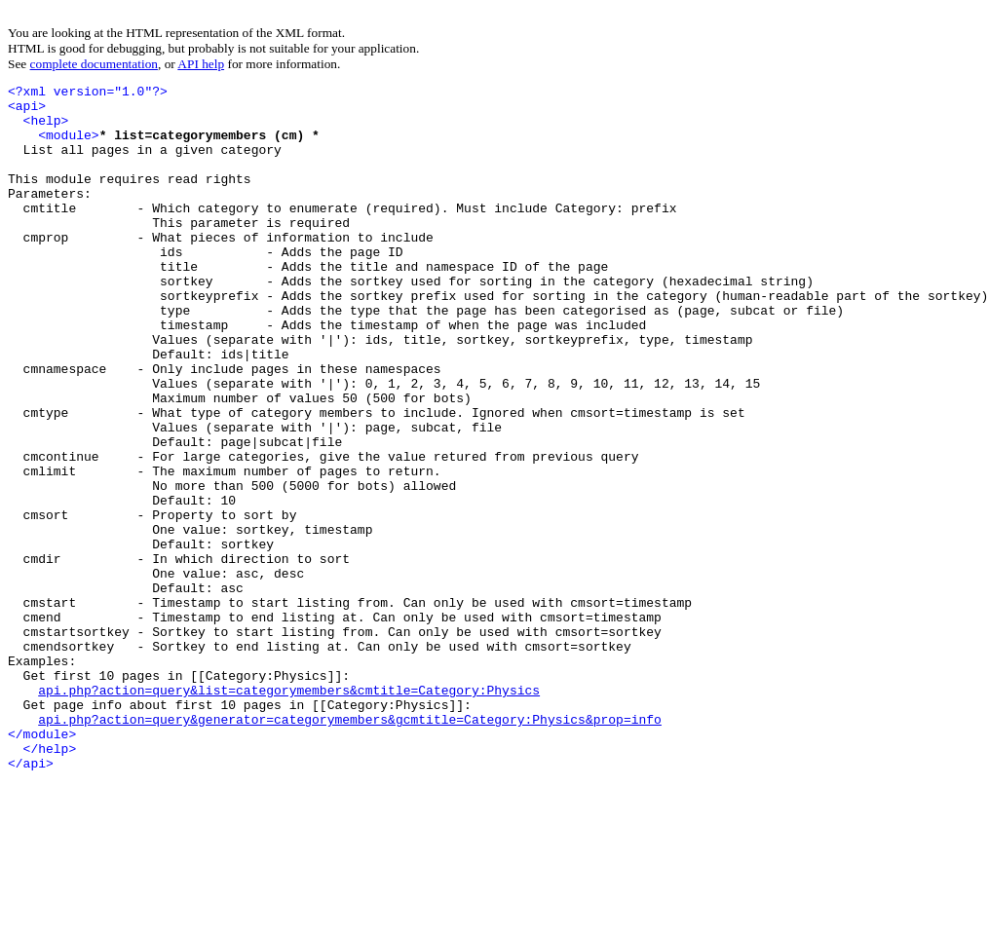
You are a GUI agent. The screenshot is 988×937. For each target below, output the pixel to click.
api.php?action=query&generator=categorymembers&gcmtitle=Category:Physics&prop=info (350, 847)
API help (200, 63)
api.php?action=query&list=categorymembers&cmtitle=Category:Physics (289, 812)
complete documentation (94, 63)
